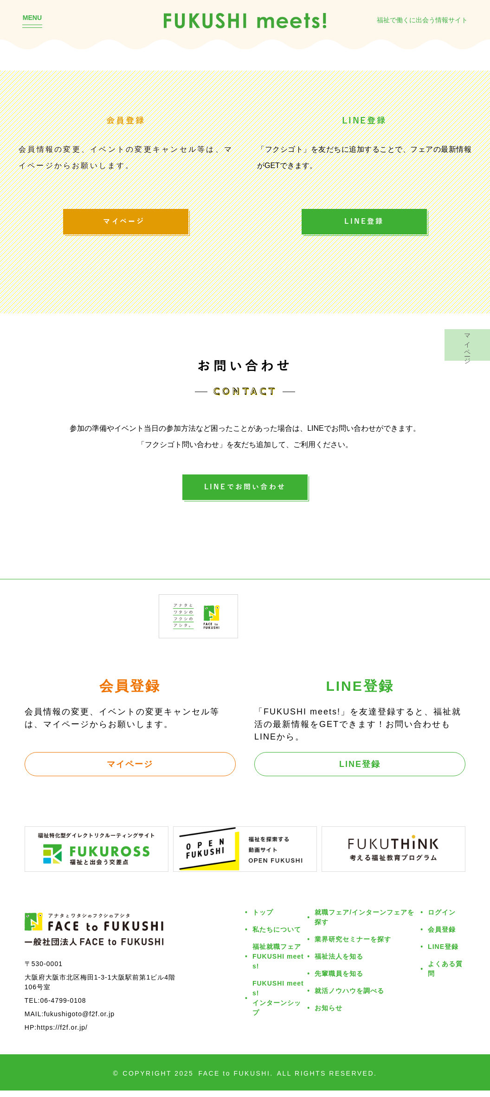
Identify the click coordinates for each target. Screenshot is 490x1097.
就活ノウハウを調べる (349, 997)
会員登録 (442, 936)
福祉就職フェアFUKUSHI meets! (278, 963)
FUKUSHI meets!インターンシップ (278, 1004)
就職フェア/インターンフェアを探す (364, 924)
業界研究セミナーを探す (353, 946)
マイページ (125, 223)
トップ (262, 919)
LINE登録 (364, 223)
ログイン (442, 919)
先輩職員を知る (339, 980)
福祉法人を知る (339, 963)
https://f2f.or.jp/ (62, 1034)
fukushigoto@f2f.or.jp (79, 1020)
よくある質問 (445, 975)
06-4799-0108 (63, 1007)
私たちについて (276, 936)
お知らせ (328, 1015)
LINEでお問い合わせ (245, 492)
